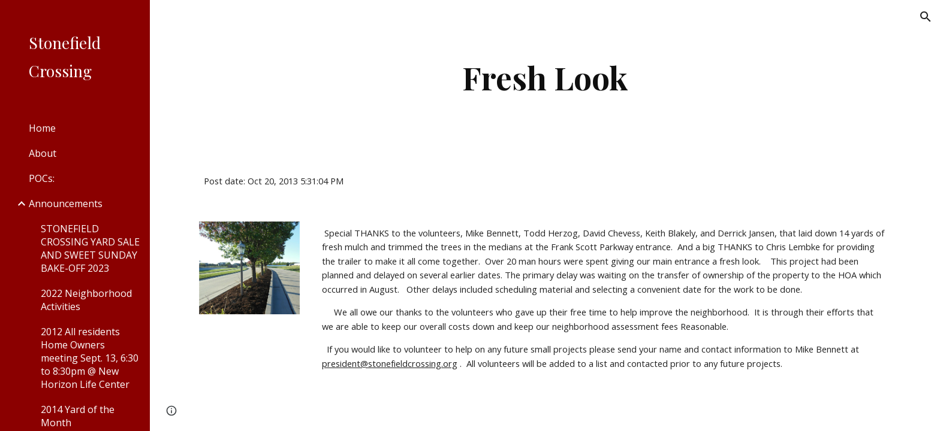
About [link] (42, 153)
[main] (545, 77)
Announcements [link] (66, 203)
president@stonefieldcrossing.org (389, 363)
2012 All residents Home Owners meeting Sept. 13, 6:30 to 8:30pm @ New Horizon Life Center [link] (89, 358)
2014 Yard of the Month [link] (78, 416)
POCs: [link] (42, 178)
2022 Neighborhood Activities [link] (86, 300)
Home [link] (42, 128)
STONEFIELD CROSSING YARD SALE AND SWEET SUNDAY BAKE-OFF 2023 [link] (90, 248)
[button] (925, 16)
